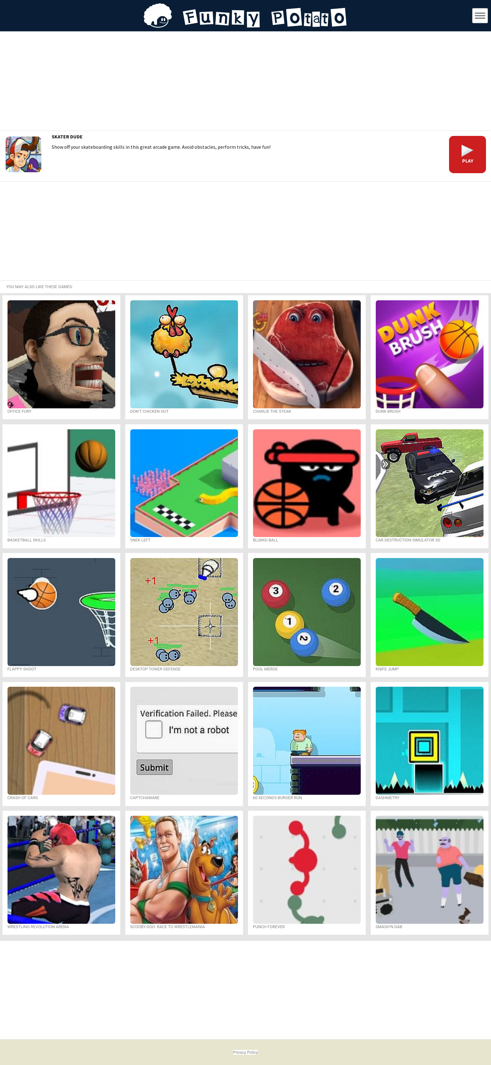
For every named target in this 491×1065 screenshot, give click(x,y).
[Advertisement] (245, 82)
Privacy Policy (245, 1052)
